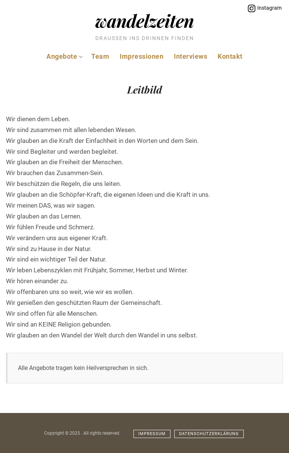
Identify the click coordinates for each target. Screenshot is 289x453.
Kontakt (230, 56)
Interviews (190, 56)
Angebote (64, 56)
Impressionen (141, 56)
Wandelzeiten (144, 20)
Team (100, 56)
